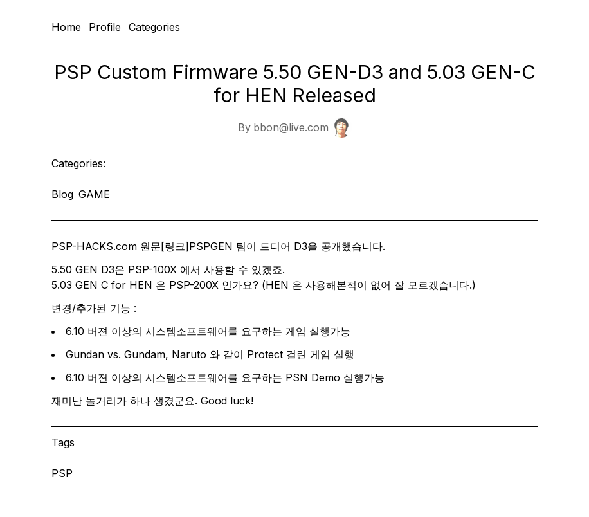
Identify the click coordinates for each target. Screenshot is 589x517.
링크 (175, 246)
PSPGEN (211, 246)
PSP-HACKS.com (94, 246)
